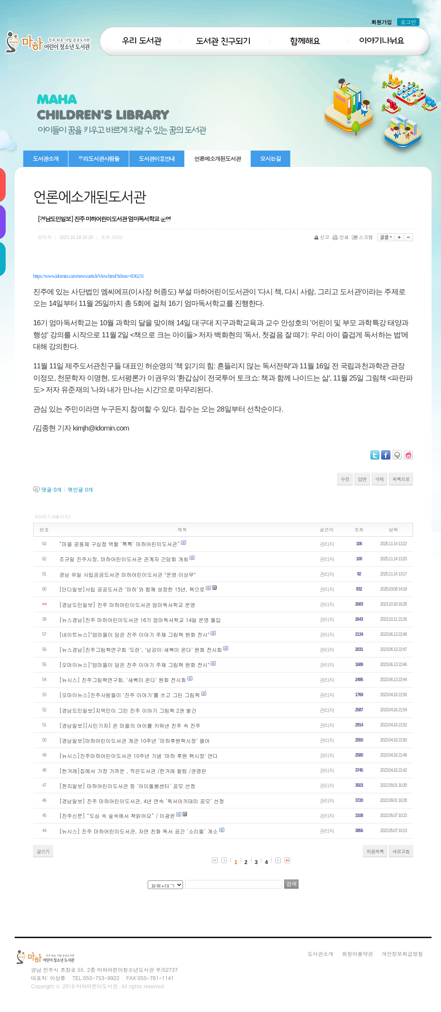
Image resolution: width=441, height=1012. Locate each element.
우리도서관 (138, 36)
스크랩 (363, 237)
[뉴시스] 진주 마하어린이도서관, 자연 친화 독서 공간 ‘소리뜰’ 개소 (139, 831)
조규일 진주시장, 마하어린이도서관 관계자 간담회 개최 (124, 559)
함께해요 (306, 36)
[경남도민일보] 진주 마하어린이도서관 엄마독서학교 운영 (127, 604)
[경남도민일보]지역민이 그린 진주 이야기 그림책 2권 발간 (128, 710)
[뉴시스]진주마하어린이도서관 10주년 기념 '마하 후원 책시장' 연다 (138, 755)
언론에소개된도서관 (217, 158)
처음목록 (375, 851)
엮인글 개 (80, 489)
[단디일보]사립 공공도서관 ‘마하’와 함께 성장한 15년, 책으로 (132, 589)
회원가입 (381, 21)
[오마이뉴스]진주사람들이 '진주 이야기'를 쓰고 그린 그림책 (129, 694)
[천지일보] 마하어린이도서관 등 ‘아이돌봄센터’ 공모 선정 (127, 785)
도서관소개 (46, 158)
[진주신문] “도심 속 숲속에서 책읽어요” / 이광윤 (117, 815)
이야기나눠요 (386, 36)
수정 (345, 479)
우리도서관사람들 (98, 158)
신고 (322, 237)
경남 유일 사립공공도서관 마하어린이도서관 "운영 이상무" (127, 574)
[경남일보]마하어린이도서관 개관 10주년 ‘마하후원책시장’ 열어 (134, 740)
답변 (362, 479)
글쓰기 (43, 851)
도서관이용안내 (157, 158)
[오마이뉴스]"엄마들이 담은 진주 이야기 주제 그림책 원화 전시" (134, 664)
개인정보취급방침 (402, 953)
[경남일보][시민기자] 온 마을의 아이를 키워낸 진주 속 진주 (130, 725)
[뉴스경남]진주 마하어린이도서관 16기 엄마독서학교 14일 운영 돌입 (140, 619)
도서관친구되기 (222, 36)
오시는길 (270, 158)
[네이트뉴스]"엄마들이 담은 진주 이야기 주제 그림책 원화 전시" (134, 634)
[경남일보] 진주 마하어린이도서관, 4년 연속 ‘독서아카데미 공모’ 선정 (141, 801)
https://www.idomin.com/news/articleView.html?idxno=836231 (88, 276)
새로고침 (401, 851)
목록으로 (401, 479)
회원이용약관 (357, 953)
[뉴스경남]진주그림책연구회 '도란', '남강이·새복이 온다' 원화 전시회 (140, 649)
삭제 (379, 479)
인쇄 (341, 237)
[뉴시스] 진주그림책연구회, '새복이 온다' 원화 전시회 (122, 679)
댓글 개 (51, 489)
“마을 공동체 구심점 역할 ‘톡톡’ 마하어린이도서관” (119, 543)
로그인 (408, 21)
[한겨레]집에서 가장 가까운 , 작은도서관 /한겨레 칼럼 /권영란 (133, 770)
